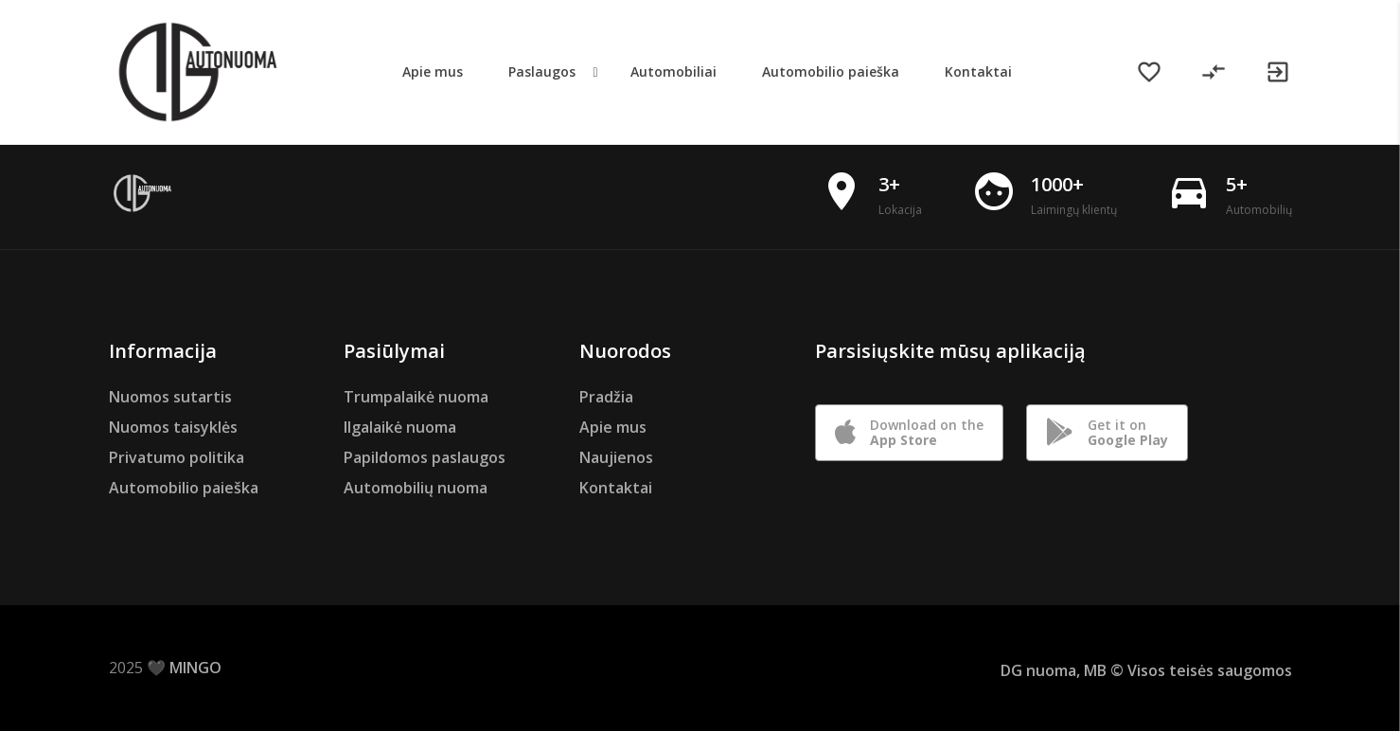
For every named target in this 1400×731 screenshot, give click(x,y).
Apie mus (613, 427)
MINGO (195, 667)
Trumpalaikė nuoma (416, 396)
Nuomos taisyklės (173, 427)
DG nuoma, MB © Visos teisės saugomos (1146, 670)
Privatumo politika (176, 457)
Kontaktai (615, 487)
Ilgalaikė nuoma (400, 427)
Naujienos (616, 457)
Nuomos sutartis (170, 396)
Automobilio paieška (183, 487)
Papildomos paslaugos (424, 457)
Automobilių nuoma (415, 487)
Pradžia (606, 396)
